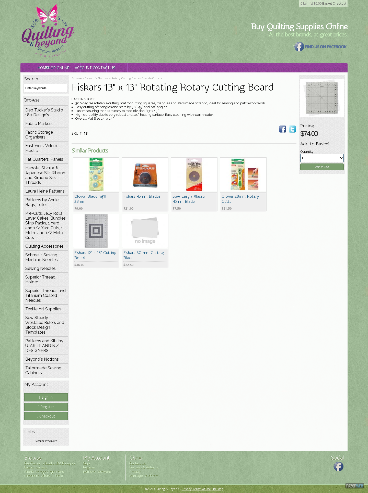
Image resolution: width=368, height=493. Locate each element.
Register (46, 406)
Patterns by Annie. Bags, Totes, (42, 202)
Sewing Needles (40, 268)
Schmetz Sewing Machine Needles (41, 257)
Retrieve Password (97, 472)
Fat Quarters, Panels (44, 159)
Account (144, 68)
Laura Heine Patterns (45, 191)
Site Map (217, 489)
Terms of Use (201, 489)
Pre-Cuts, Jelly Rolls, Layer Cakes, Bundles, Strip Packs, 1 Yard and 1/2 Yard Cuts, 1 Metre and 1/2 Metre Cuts (45, 225)
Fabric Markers (39, 123)
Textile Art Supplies (43, 309)
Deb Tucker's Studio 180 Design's (44, 112)
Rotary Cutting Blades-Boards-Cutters (136, 78)
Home (45, 68)
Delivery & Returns (143, 467)
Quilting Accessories (44, 246)
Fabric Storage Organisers (39, 135)
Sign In (46, 397)
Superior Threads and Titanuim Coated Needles (45, 295)
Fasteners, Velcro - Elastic (42, 148)
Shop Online (95, 68)
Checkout (339, 3)
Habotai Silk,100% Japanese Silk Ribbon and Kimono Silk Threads (45, 175)
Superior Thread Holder (40, 279)
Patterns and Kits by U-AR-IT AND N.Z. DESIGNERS (44, 345)
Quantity (307, 151)
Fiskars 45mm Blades (141, 196)
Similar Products (46, 441)
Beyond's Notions (42, 359)
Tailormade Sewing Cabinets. (43, 370)
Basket (327, 3)
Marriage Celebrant (143, 476)
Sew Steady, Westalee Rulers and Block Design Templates (44, 325)
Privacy (135, 472)
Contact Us (194, 68)
